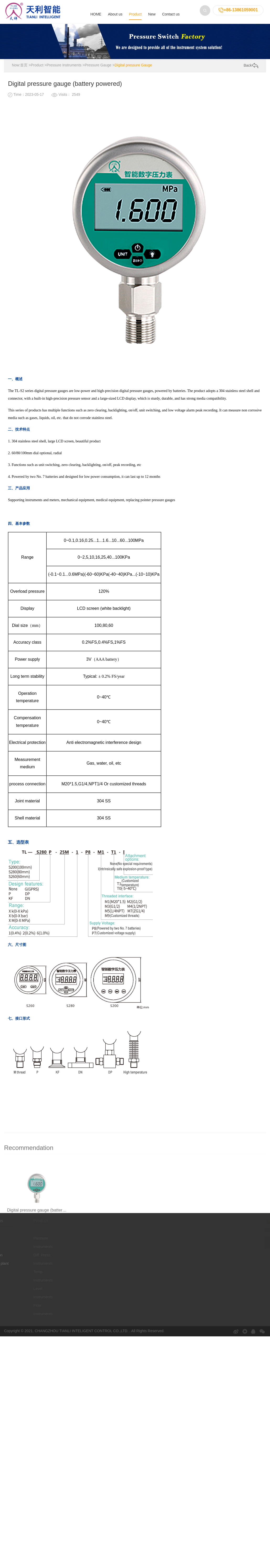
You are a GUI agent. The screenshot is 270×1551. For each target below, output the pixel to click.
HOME (95, 14)
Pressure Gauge (98, 65)
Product (135, 14)
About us (115, 14)
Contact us (171, 14)
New (151, 14)
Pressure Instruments (64, 65)
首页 (24, 65)
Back (251, 66)
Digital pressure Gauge (133, 65)
